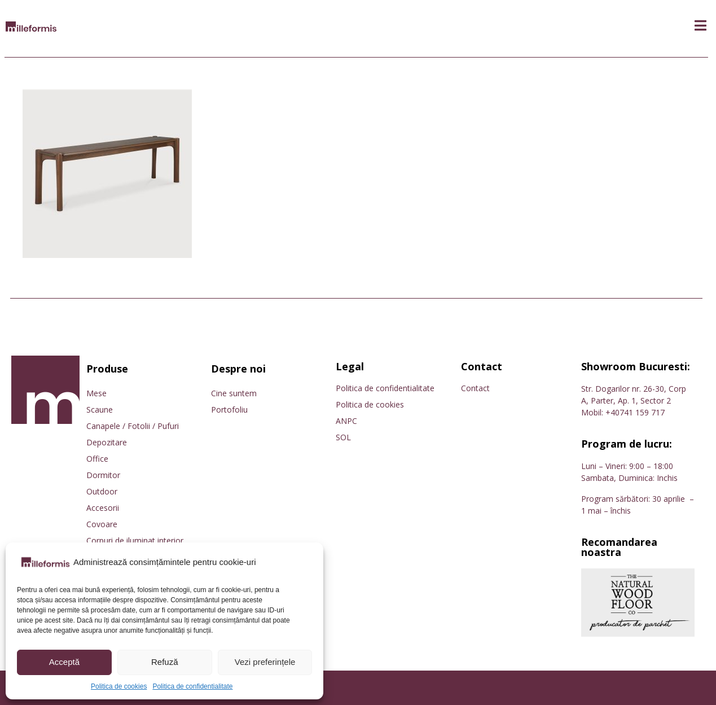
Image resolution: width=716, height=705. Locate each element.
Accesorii (102, 507)
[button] (700, 26)
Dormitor (103, 475)
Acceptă (64, 662)
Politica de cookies (119, 686)
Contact (475, 388)
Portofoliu (229, 409)
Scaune (99, 409)
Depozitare (106, 442)
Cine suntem (234, 393)
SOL (343, 437)
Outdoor (101, 491)
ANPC (346, 420)
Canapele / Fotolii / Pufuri (132, 426)
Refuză (164, 662)
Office (97, 458)
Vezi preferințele (265, 662)
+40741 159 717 (635, 412)
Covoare (101, 524)
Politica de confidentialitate (192, 686)
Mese (96, 393)
